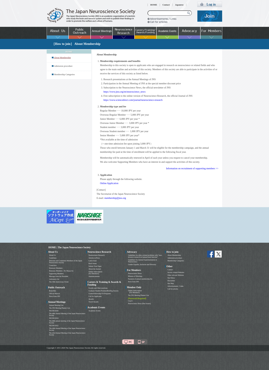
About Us (52, 255)
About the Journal (95, 269)
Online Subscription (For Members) (95, 273)
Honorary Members (56, 268)
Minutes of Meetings (135, 276)
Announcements (94, 276)
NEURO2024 (53, 318)
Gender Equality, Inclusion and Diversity (142, 264)
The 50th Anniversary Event (58, 282)
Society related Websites (175, 272)
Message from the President (58, 276)
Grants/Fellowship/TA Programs (100, 293)
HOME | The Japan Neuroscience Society (69, 247)
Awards (91, 299)
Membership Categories (64, 74)
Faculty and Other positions (98, 288)
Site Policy (171, 278)
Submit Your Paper (95, 266)
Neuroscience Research (97, 255)
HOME (153, 5)
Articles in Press (94, 258)
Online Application (109, 183)
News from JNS (54, 296)
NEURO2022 (53, 325)
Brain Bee (52, 291)
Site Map (170, 283)
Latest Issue (93, 261)
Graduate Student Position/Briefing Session (103, 291)
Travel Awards (93, 302)
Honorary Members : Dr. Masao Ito (61, 271)
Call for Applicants (95, 296)
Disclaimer (171, 281)
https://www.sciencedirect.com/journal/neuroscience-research (132, 100)
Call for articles (172, 289)
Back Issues (93, 263)
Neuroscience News (135, 273)
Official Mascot (54, 293)
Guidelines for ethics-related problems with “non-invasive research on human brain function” (145, 256)
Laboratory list (54, 279)
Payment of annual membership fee (140, 279)
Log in (130, 301)
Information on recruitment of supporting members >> (192, 168)
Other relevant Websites (175, 275)
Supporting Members (56, 274)
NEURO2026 (53, 311)
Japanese (179, 5)
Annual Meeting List (56, 305)
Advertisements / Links (175, 286)
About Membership (174, 255)
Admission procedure (63, 66)
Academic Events (95, 311)
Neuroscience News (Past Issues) (139, 303)
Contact (166, 5)
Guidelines (52, 258)
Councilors (53, 265)
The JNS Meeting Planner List (59, 308)
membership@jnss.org (115, 198)
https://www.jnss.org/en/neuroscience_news (124, 91)
